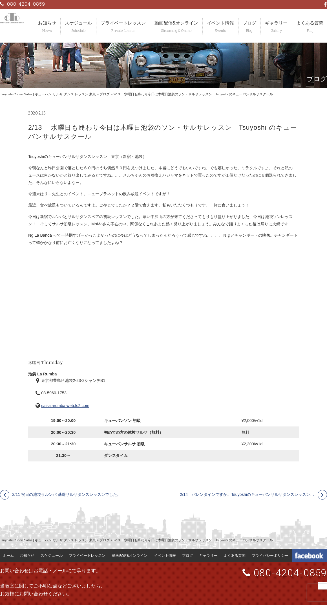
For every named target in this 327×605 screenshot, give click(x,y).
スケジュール (78, 23)
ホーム (8, 555)
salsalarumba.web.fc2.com (65, 405)
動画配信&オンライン (176, 23)
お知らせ (47, 23)
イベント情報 (220, 23)
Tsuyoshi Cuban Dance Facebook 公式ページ (309, 555)
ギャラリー (276, 23)
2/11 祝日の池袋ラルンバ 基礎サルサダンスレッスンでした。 (66, 494)
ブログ (249, 23)
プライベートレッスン (123, 23)
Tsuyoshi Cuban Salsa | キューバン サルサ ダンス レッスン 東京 (48, 94)
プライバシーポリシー (270, 555)
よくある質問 (235, 555)
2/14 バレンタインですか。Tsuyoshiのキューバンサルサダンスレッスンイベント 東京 (253, 494)
